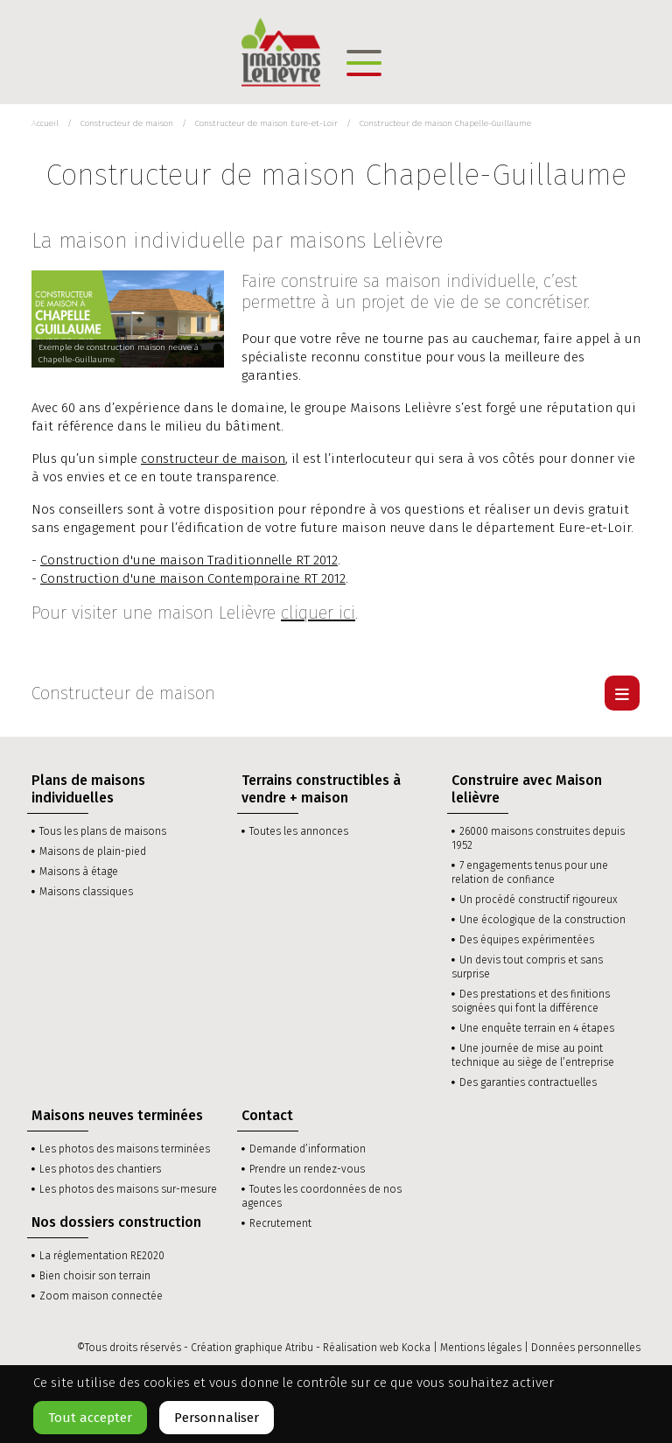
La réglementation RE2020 (101, 1256)
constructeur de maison (213, 458)
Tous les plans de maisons (102, 831)
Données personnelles (585, 1347)
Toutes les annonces (298, 831)
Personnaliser (216, 1417)
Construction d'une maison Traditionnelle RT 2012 (189, 560)
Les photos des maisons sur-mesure (128, 1189)
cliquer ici (318, 612)
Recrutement (280, 1223)
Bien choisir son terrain (94, 1276)
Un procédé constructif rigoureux (538, 899)
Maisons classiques (86, 892)
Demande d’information (307, 1149)
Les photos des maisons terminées (124, 1149)
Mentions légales (481, 1347)
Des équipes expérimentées (526, 940)
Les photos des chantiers (100, 1169)
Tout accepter (90, 1417)
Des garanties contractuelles (528, 1082)
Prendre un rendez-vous (307, 1169)
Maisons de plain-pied (92, 851)
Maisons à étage (78, 871)
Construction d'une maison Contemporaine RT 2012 (193, 578)
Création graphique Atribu (252, 1347)
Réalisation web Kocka (376, 1347)
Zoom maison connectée (101, 1296)
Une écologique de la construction (542, 920)
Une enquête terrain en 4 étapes (536, 1028)
